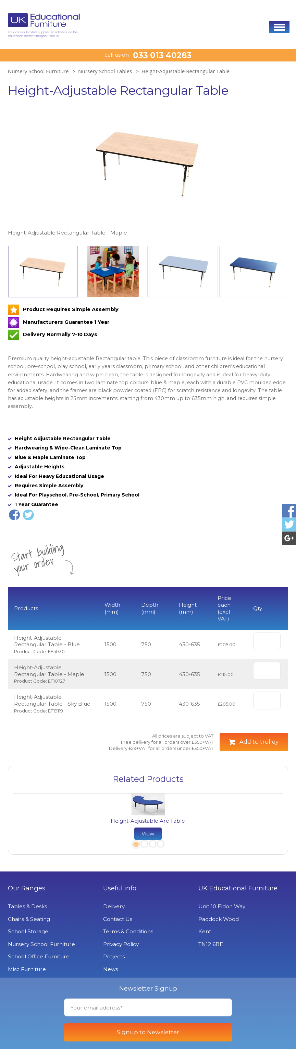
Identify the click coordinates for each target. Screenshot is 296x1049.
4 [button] (160, 845)
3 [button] (152, 845)
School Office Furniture (39, 956)
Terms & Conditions (128, 931)
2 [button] (144, 845)
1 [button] (135, 845)
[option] (148, 171)
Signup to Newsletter (148, 1032)
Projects (114, 956)
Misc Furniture (27, 969)
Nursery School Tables (105, 71)
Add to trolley (259, 741)
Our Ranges (26, 888)
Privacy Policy (121, 944)
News (110, 969)
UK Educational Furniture (238, 888)
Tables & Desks (27, 906)
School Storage (28, 931)
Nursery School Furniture (38, 71)
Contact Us (117, 919)
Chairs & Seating (29, 919)
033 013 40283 (162, 55)
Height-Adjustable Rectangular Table (185, 71)
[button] (279, 27)
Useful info (119, 888)
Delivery (114, 906)
